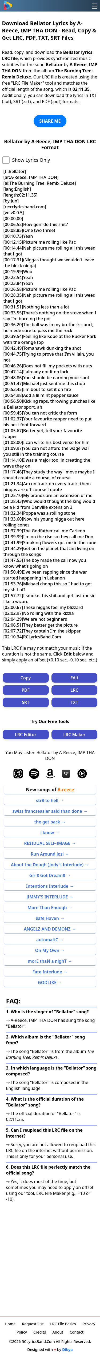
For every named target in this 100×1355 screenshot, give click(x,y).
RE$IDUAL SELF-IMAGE (47, 843)
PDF (26, 690)
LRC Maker (74, 734)
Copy (26, 678)
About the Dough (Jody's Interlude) (47, 865)
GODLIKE (47, 982)
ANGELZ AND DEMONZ (47, 929)
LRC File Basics (63, 1323)
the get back (47, 822)
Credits (39, 1332)
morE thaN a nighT (47, 961)
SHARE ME (50, 121)
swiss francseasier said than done (47, 811)
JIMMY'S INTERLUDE (47, 897)
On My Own (47, 950)
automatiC (47, 940)
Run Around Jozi (47, 854)
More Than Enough (47, 907)
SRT (25, 702)
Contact (76, 1332)
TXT (74, 702)
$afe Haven (47, 918)
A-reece (65, 789)
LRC (74, 690)
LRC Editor (25, 734)
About (57, 1332)
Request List (33, 1323)
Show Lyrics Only (31, 160)
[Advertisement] (50, 1257)
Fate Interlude (47, 972)
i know (47, 832)
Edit (74, 678)
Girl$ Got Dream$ (47, 875)
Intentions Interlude (47, 886)
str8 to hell (47, 800)
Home (10, 1323)
